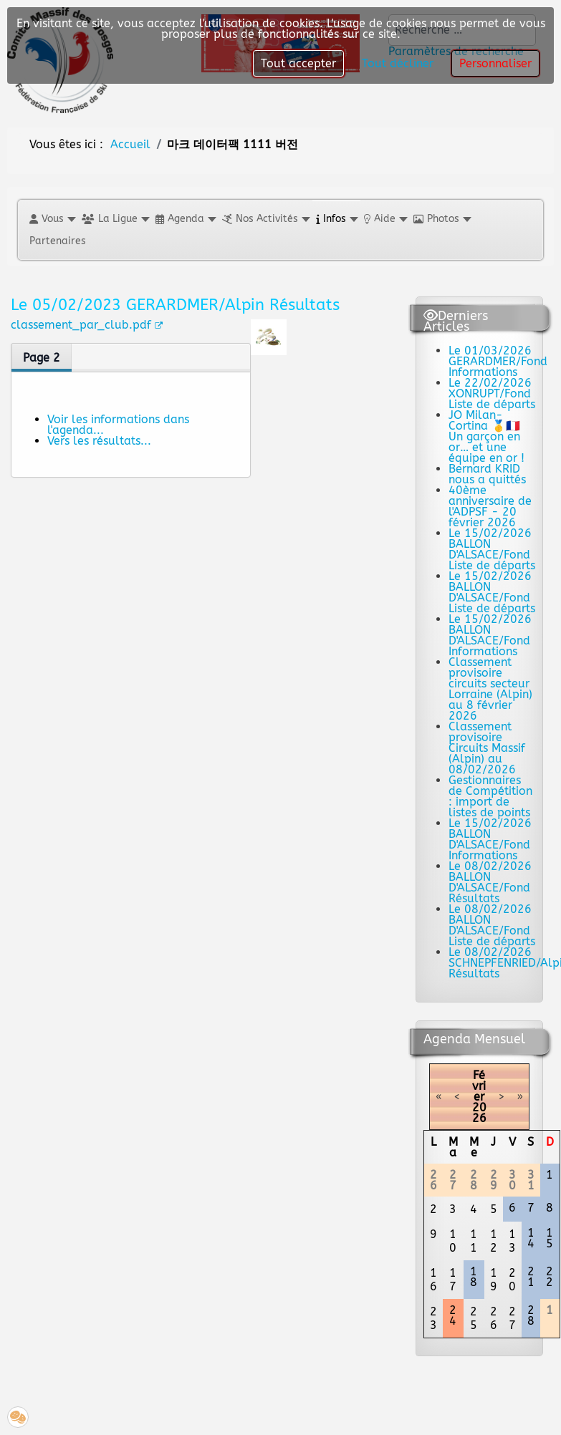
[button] (52, 219)
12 (493, 1241)
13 (512, 1241)
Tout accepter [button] (298, 63)
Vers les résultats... (99, 441)
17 (452, 1279)
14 (530, 1238)
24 (452, 1315)
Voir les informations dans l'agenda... (118, 424)
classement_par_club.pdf (87, 325)
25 (473, 1318)
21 (530, 1277)
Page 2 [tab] (41, 357)
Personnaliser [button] (495, 63)
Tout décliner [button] (397, 63)
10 (452, 1241)
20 (512, 1279)
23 (433, 1318)
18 (473, 1277)
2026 (479, 1113)
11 (473, 1241)
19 (493, 1279)
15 (549, 1238)
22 (549, 1277)
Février (479, 1085)
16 (433, 1279)
